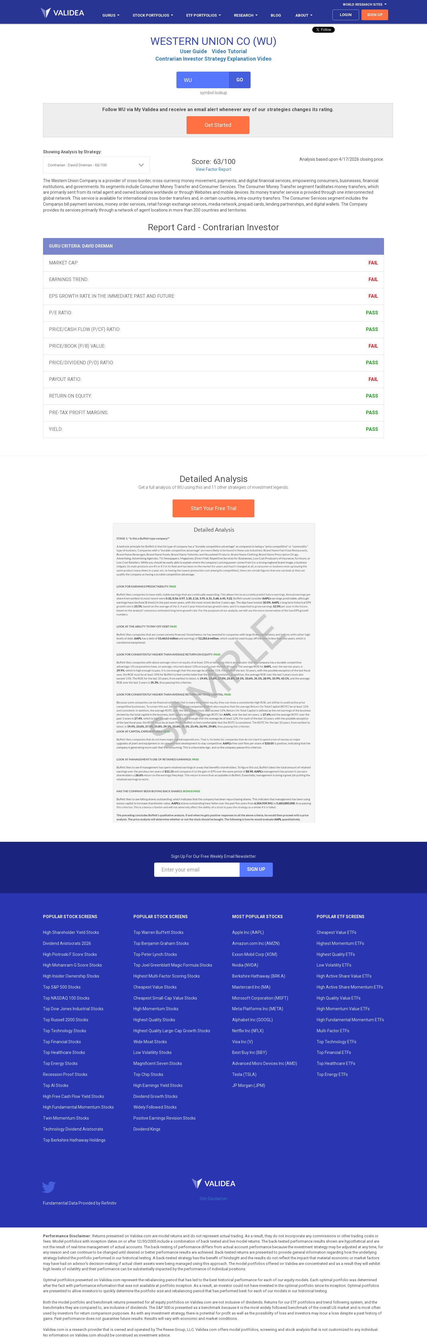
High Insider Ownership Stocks (71, 976)
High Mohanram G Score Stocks (72, 965)
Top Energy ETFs (332, 1074)
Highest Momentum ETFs (340, 943)
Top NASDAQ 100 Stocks (66, 998)
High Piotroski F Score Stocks (70, 954)
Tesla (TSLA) (244, 1074)
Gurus (111, 15)
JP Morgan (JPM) (248, 1085)
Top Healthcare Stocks (64, 1052)
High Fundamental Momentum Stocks (78, 1107)
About (304, 15)
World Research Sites (365, 5)
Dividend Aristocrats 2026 (67, 943)
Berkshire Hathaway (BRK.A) (258, 976)
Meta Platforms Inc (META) (257, 1008)
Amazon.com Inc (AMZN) (256, 943)
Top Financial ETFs (334, 1052)
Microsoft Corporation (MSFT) (260, 998)
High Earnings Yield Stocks (158, 1085)
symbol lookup (213, 92)
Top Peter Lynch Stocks (155, 954)
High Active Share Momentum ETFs (350, 987)
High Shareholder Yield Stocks (71, 932)
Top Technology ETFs (336, 1041)
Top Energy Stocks (60, 1063)
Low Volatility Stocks (152, 1052)
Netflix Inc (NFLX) (248, 1030)
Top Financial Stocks (62, 1041)
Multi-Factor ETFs (333, 1030)
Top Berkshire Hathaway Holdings (74, 1140)
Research (246, 15)
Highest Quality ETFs (336, 954)
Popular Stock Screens (70, 916)
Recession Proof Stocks (65, 1074)
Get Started (218, 125)
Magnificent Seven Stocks (157, 1063)
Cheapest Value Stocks (155, 987)
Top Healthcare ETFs (336, 1063)
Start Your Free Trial (213, 508)
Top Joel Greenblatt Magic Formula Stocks (172, 965)
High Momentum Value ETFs (343, 1008)
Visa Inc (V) (242, 1041)
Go (239, 80)
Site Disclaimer (213, 1198)
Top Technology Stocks (64, 1030)
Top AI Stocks (55, 1085)
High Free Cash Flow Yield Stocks (73, 1096)
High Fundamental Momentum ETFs (350, 1019)
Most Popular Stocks (257, 916)
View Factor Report (213, 169)
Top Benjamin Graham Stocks (161, 943)
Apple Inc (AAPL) (248, 932)
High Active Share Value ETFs (344, 976)
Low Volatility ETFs (334, 965)
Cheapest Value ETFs (336, 932)
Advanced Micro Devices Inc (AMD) (264, 1063)
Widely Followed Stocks (155, 1107)
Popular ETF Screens (340, 916)
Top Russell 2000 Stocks (65, 1019)
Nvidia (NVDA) (245, 965)
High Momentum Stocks (156, 1008)
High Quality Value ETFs (339, 998)
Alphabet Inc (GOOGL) (252, 1019)
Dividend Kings (146, 1129)
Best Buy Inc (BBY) (249, 1052)
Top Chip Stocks (148, 1074)
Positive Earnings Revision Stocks (164, 1118)
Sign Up (256, 869)
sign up (375, 14)
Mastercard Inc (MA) (251, 987)
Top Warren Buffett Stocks (158, 932)
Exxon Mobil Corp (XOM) (254, 954)
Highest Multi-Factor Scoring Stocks (166, 976)
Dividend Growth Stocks (155, 1096)
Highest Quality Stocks (154, 1019)
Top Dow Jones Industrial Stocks (73, 1008)
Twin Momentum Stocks (66, 1118)
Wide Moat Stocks (150, 1041)
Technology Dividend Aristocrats (73, 1129)
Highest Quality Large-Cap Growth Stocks (171, 1030)
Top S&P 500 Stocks (62, 987)
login (346, 14)
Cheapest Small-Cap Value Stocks (165, 998)
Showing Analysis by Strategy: (72, 151)
